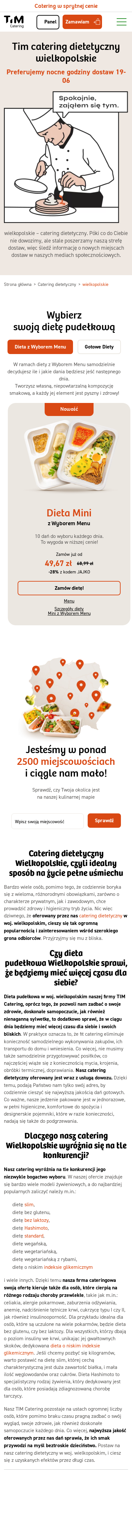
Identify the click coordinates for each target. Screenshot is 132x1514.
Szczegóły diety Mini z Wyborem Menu (69, 611)
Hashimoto (36, 1228)
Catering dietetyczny (58, 284)
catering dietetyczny (100, 915)
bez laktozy (36, 1220)
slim (29, 1204)
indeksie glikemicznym (68, 1267)
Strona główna (18, 284)
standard (33, 1235)
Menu (69, 600)
